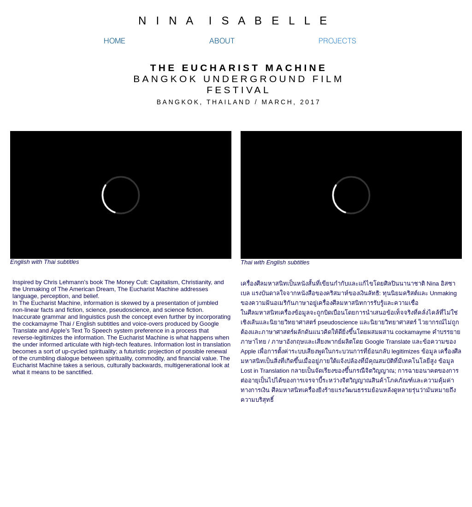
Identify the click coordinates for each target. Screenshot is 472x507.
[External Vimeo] (120, 195)
